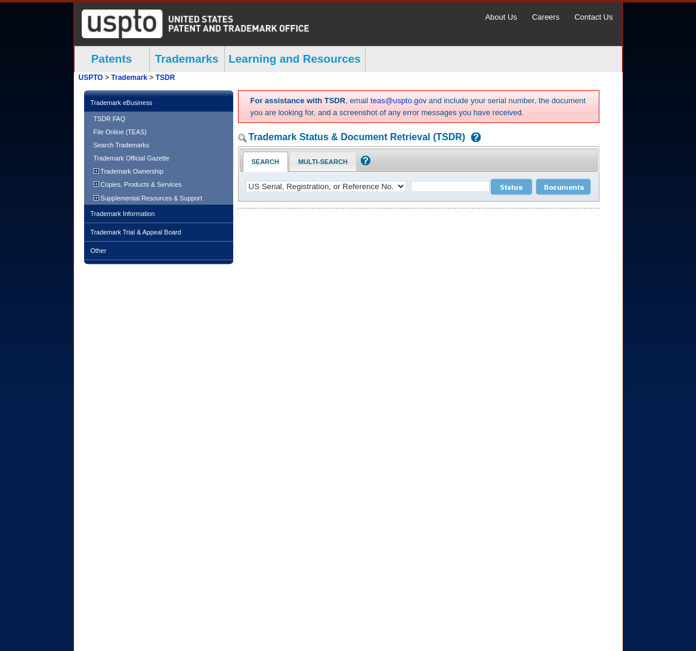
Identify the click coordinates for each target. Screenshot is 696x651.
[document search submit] (563, 187)
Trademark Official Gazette (131, 158)
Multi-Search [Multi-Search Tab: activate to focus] (323, 161)
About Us (500, 17)
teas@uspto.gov (398, 100)
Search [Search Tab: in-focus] (265, 161)
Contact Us (593, 17)
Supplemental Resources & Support (148, 198)
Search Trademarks (122, 145)
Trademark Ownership (128, 171)
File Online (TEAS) (120, 131)
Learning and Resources (294, 59)
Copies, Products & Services (138, 184)
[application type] (326, 186)
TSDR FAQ (110, 118)
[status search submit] (511, 187)
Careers (545, 17)
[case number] (450, 186)
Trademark (129, 77)
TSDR (165, 77)
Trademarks (187, 59)
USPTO (91, 77)
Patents (111, 59)
